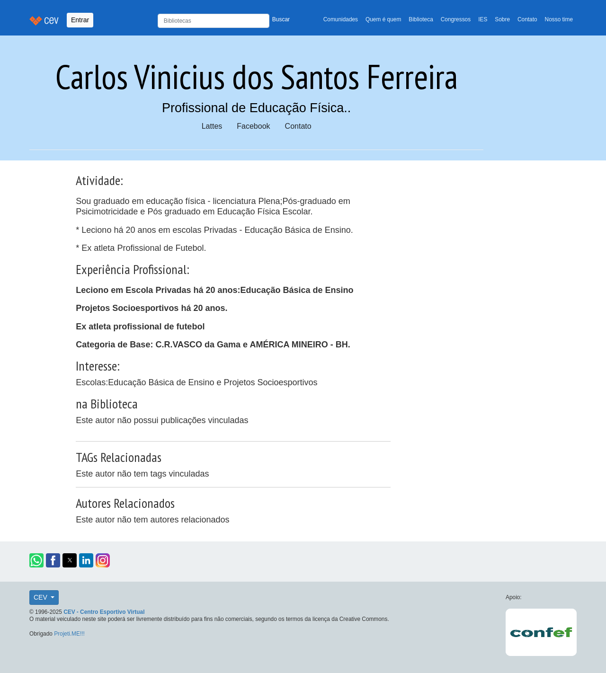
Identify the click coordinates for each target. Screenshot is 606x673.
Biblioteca (421, 19)
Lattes (212, 126)
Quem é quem (383, 19)
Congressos (456, 19)
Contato (527, 19)
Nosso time (559, 19)
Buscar (281, 19)
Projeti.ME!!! (69, 633)
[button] (36, 560)
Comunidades (340, 19)
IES (482, 19)
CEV (41, 597)
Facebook (253, 126)
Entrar (80, 20)
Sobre (502, 19)
